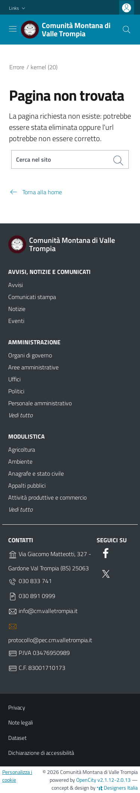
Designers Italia (117, 788)
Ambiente (20, 461)
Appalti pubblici (27, 485)
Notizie (16, 308)
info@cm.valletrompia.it (43, 611)
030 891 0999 (31, 596)
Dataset (17, 737)
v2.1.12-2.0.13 (114, 780)
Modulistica (26, 436)
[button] (18, 8)
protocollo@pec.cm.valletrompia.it (50, 633)
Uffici (14, 379)
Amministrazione (34, 342)
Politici (16, 391)
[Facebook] (106, 551)
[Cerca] (126, 29)
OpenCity (86, 780)
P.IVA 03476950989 (39, 653)
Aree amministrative (33, 367)
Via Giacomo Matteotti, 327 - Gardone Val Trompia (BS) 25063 (49, 561)
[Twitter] (106, 572)
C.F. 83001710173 (36, 668)
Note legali (20, 722)
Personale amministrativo (40, 403)
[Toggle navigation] (12, 28)
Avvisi (15, 284)
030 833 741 (30, 581)
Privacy (16, 707)
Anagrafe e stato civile (36, 473)
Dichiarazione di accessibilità (41, 752)
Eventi (16, 320)
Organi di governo (30, 355)
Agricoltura (21, 449)
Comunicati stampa (32, 296)
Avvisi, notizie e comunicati (49, 271)
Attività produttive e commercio (47, 497)
